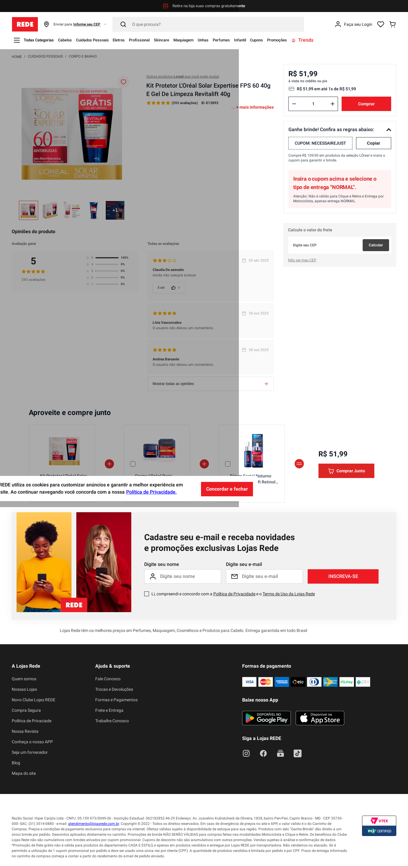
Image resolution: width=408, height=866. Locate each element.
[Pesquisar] (208, 24)
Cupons (324, 40)
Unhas (254, 40)
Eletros (146, 40)
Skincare (200, 40)
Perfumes (278, 40)
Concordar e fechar (311, 848)
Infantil (302, 40)
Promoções (350, 40)
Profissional (172, 40)
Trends (380, 40)
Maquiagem (229, 40)
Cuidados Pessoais (112, 40)
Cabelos (77, 40)
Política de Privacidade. (236, 851)
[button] (75, 24)
